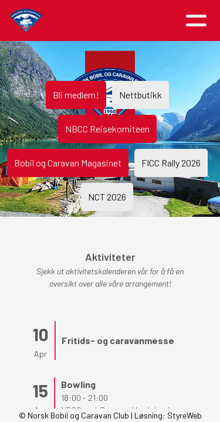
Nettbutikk (140, 94)
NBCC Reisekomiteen (107, 128)
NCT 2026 (107, 196)
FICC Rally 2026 (171, 162)
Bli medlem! (76, 94)
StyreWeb (184, 415)
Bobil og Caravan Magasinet (67, 162)
